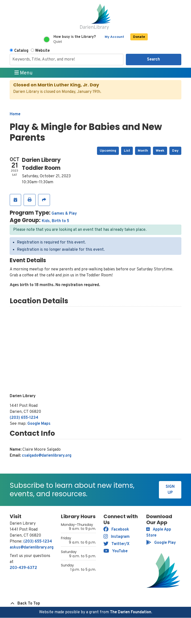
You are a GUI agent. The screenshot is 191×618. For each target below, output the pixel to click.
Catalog (21, 50)
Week (160, 151)
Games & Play (64, 213)
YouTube (115, 551)
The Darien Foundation (130, 612)
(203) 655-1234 (24, 417)
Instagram (116, 536)
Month (143, 151)
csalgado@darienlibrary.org (46, 455)
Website (42, 50)
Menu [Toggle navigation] (23, 73)
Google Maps (38, 423)
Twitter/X (116, 544)
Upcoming (108, 151)
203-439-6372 (23, 567)
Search (153, 59)
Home (15, 114)
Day (175, 151)
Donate (139, 37)
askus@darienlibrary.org (31, 547)
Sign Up (170, 489)
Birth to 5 (60, 221)
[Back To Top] (95, 603)
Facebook (116, 529)
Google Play (161, 542)
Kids (46, 221)
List (127, 151)
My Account (114, 37)
